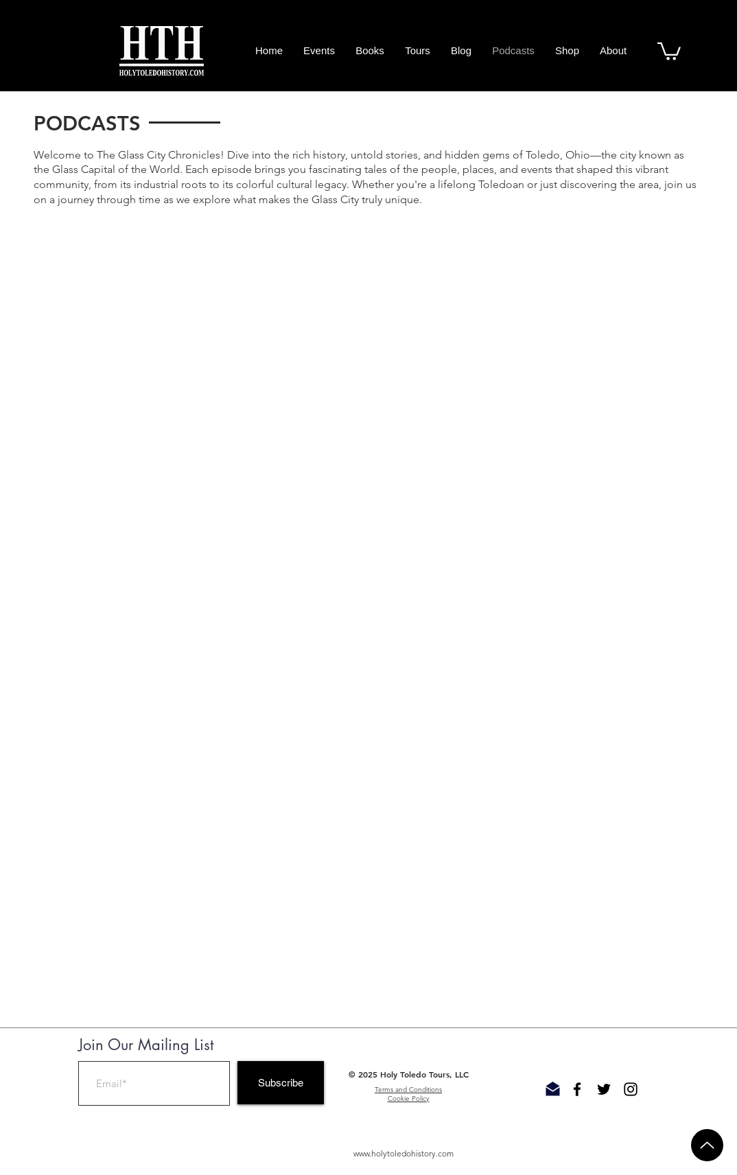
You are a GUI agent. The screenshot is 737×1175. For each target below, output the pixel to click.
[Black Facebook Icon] (577, 1089)
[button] (669, 50)
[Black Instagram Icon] (631, 1089)
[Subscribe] (280, 1082)
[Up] (707, 1145)
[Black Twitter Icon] (604, 1089)
